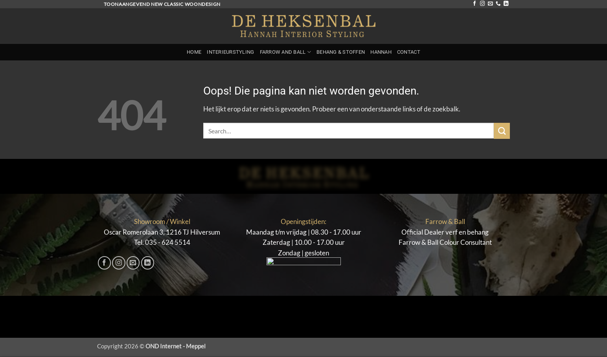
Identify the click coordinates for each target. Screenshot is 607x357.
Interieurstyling (230, 52)
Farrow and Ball (285, 52)
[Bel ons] (498, 4)
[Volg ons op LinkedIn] (506, 4)
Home (194, 52)
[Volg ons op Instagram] (482, 4)
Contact (408, 52)
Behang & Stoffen (340, 52)
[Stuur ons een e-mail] (490, 4)
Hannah (381, 52)
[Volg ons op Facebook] (474, 4)
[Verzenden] (502, 131)
